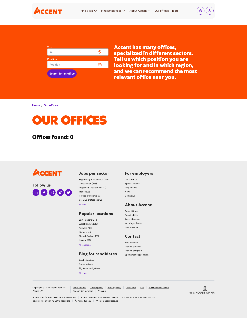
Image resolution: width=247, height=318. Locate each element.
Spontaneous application (137, 254)
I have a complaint (133, 250)
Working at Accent (134, 223)
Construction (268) (88, 183)
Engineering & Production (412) (93, 179)
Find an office (131, 242)
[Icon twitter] (68, 192)
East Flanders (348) (88, 220)
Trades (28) (84, 191)
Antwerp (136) (85, 228)
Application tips (86, 260)
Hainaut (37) (85, 240)
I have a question (133, 246)
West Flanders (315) (88, 224)
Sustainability (131, 215)
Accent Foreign (132, 219)
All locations (85, 245)
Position (52, 59)
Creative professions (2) (90, 200)
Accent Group (131, 211)
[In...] (77, 52)
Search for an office (62, 73)
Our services (131, 179)
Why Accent (131, 187)
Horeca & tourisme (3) (89, 195)
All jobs (82, 204)
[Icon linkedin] (36, 192)
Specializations (132, 183)
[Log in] (210, 11)
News (127, 191)
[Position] (77, 64)
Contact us (130, 195)
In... (49, 46)
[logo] (48, 10)
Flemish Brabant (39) (89, 236)
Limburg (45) (85, 232)
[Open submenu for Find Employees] (123, 10)
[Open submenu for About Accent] (149, 10)
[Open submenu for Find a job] (95, 10)
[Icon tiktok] (60, 192)
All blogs (83, 273)
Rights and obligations (89, 268)
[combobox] (77, 52)
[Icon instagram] (52, 192)
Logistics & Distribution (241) (92, 187)
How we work (131, 227)
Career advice (86, 264)
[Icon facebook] (44, 192)
